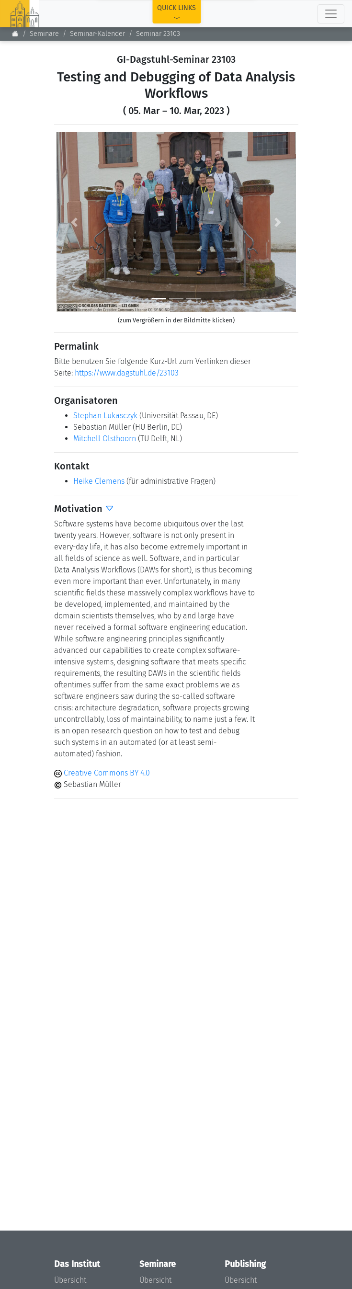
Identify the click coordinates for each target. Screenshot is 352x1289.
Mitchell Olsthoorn (104, 438)
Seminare (44, 34)
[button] (74, 222)
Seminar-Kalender (97, 34)
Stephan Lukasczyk (105, 415)
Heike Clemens (99, 481)
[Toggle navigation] (331, 13)
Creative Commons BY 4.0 (102, 772)
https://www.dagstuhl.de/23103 (127, 372)
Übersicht (70, 1280)
